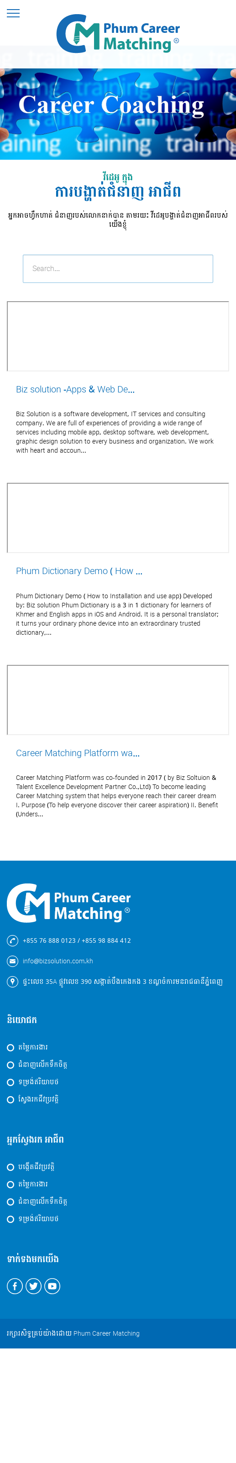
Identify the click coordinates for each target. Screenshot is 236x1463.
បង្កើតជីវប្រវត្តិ (36, 1167)
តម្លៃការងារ (33, 1047)
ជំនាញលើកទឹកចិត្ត (43, 1065)
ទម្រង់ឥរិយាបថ (38, 1082)
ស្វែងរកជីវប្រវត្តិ (38, 1099)
